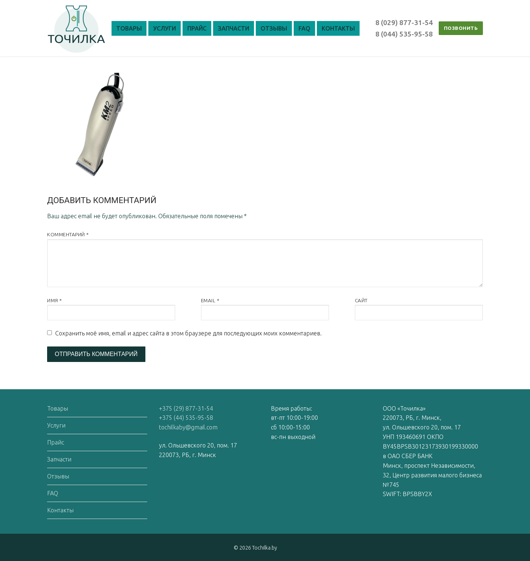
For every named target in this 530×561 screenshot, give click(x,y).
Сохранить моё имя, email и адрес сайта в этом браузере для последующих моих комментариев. (188, 333)
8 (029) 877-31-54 (404, 22)
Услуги (56, 425)
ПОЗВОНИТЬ (461, 28)
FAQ (52, 493)
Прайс (55, 442)
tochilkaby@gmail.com (188, 427)
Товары (57, 408)
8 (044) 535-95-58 (404, 34)
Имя (54, 300)
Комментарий (68, 234)
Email (210, 300)
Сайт (361, 300)
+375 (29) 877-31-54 (186, 408)
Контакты (60, 510)
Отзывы (58, 476)
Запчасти (59, 459)
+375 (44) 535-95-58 (186, 417)
